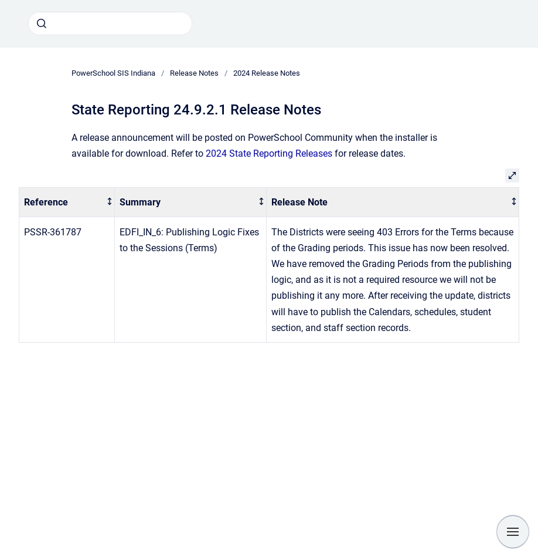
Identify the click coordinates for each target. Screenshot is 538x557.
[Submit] (41, 23)
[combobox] (110, 23)
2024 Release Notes (266, 73)
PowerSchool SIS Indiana (113, 73)
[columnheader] (67, 202)
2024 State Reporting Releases (269, 153)
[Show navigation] (513, 532)
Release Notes (194, 73)
